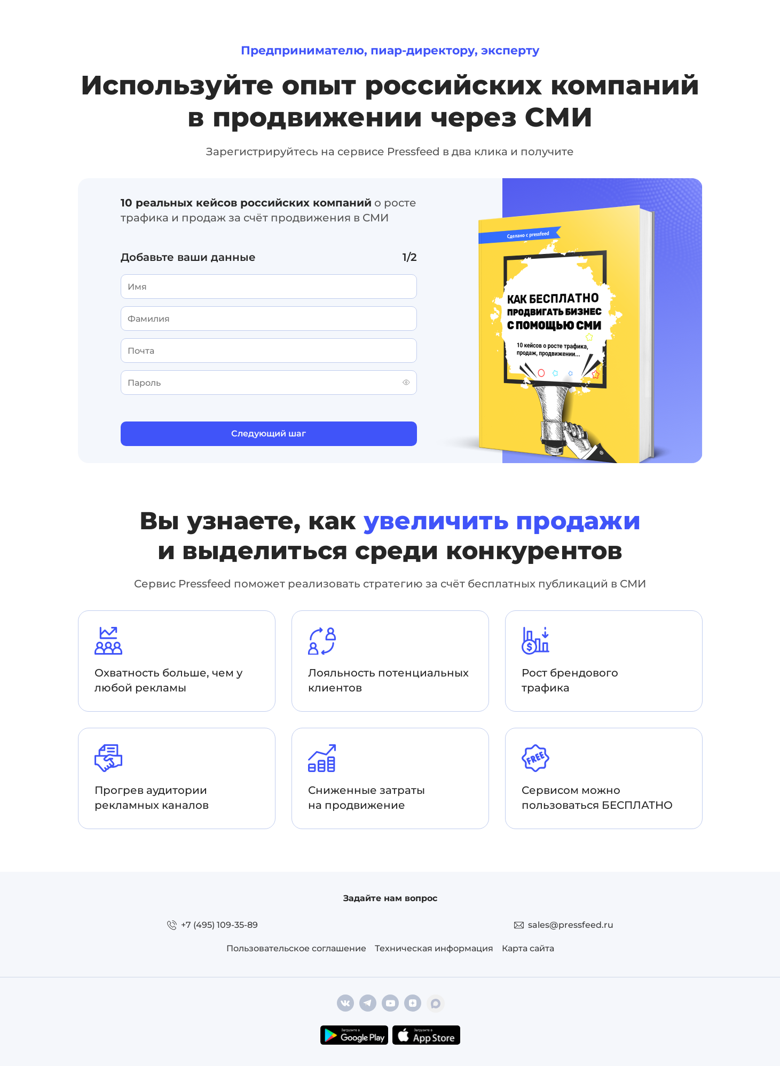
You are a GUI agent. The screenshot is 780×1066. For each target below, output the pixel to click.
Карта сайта (528, 948)
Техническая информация (434, 948)
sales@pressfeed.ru (570, 925)
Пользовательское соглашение (296, 948)
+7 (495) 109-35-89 (219, 925)
